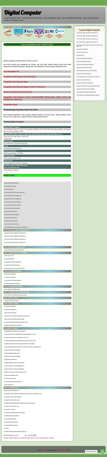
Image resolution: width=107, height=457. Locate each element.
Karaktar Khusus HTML (10, 378)
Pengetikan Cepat (10, 105)
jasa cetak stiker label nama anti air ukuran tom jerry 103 (89, 46)
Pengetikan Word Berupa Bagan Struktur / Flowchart (24, 87)
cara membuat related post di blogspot (14, 331)
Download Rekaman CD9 (10, 359)
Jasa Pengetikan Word (10, 186)
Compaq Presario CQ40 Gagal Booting (14, 362)
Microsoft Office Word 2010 (11, 390)
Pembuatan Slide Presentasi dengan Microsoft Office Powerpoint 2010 (23, 393)
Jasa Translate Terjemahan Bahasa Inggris (15, 295)
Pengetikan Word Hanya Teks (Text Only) (19, 77)
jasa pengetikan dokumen (11, 220)
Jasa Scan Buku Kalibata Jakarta (12, 280)
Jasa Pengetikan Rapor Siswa (12, 208)
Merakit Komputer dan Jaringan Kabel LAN (15, 431)
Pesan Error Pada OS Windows (12, 356)
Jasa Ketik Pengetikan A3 (10, 211)
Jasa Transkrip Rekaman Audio (12, 289)
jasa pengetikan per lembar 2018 (12, 195)
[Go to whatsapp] (102, 451)
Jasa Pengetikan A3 (11, 71)
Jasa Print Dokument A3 (10, 309)
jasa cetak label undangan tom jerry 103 (15, 236)
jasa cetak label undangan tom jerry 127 (15, 239)
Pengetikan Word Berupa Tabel (15, 82)
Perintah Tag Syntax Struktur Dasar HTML (15, 372)
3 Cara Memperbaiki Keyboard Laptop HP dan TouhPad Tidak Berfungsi (22, 347)
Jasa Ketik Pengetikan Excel (11, 183)
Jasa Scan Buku (80, 55)
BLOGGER (45, 450)
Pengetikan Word (8, 189)
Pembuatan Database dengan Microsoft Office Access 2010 (19, 403)
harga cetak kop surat (10, 312)
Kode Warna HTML (8, 384)
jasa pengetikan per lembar (11, 214)
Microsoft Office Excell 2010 (12, 400)
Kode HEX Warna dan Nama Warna (12, 381)
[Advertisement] (37, 53)
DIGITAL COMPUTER (62, 450)
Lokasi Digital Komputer (11, 170)
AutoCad (6, 428)
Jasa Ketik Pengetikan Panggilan (12, 202)
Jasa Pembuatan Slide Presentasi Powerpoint (16, 227)
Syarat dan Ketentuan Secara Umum (17, 92)
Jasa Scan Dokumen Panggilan (12, 283)
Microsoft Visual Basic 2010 (11, 406)
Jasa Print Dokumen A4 (10, 306)
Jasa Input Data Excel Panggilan (84, 83)
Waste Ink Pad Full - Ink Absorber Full (14, 365)
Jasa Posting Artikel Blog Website (85, 89)
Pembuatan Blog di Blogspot (11, 415)
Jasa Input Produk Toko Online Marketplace (88, 86)
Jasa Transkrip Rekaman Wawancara (86, 92)
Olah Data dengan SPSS (10, 419)
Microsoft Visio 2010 (9, 409)
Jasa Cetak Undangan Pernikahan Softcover (16, 322)
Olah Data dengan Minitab (11, 422)
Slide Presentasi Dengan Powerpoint (14, 250)
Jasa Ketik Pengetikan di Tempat (12, 205)
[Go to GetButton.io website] (103, 455)
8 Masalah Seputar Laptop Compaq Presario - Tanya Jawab (19, 343)
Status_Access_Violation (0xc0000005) (14, 369)
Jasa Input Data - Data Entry (11, 300)
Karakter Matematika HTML (11, 375)
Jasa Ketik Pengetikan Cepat (11, 224)
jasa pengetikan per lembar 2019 (12, 198)
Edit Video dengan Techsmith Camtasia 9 (14, 412)
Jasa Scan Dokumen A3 (10, 277)
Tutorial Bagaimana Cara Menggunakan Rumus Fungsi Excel (20, 340)
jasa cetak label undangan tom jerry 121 (15, 233)
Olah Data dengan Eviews (10, 425)
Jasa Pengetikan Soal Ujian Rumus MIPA (14, 192)
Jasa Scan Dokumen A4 (10, 274)
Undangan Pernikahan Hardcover (13, 325)
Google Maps (50, 115)
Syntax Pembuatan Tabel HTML (12, 353)
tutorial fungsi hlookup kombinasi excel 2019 (16, 337)
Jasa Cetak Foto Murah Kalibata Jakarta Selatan (16, 316)
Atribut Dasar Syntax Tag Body (12, 350)
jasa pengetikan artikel (10, 217)
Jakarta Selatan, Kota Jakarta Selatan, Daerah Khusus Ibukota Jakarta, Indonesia (31, 438)
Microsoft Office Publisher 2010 (12, 396)
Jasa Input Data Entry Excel (83, 79)
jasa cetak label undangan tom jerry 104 (15, 242)
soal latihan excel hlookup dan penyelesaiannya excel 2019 (20, 334)
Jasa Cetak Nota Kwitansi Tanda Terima (14, 319)
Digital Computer (22, 12)
